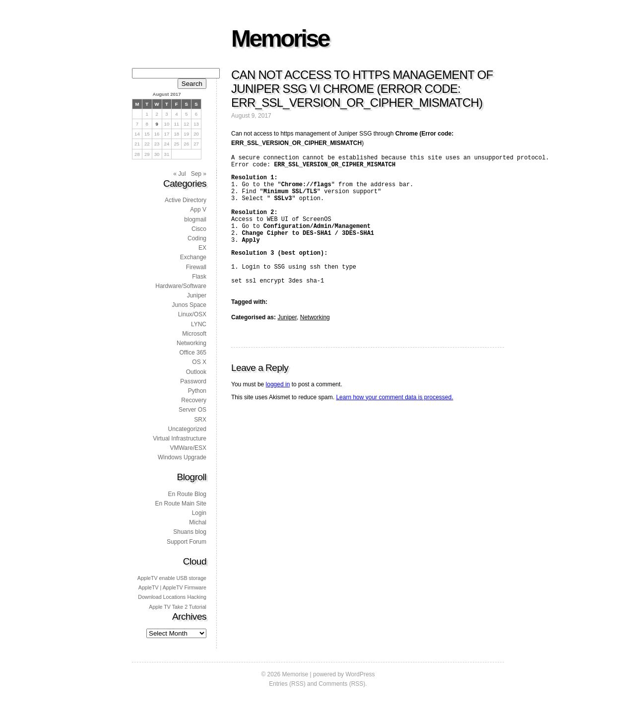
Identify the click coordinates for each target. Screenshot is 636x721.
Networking (315, 342)
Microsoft (194, 333)
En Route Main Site (180, 503)
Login (199, 512)
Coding (197, 238)
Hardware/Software (180, 286)
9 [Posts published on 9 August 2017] (156, 124)
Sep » (198, 173)
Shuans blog (189, 531)
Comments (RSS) (341, 683)
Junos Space (189, 304)
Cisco (198, 228)
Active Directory (185, 200)
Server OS (192, 409)
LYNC (198, 324)
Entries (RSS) (287, 683)
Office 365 (193, 352)
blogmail (195, 219)
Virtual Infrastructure (179, 438)
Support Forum (186, 541)
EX (202, 247)
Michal (197, 522)
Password (193, 381)
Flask (199, 276)
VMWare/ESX (188, 447)
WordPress (360, 674)
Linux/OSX (192, 314)
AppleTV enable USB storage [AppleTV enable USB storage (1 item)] (171, 578)
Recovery (193, 400)
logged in (278, 409)
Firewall (196, 267)
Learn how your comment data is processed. (394, 422)
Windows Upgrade (182, 457)
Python (197, 390)
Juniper (287, 342)
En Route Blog (187, 494)
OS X (199, 362)
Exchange (193, 257)
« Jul (179, 173)
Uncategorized (187, 429)
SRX (200, 419)
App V (198, 209)
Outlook (196, 371)
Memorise (280, 38)
